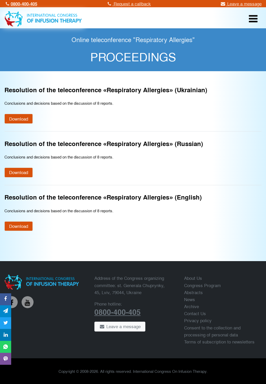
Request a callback (128, 3)
